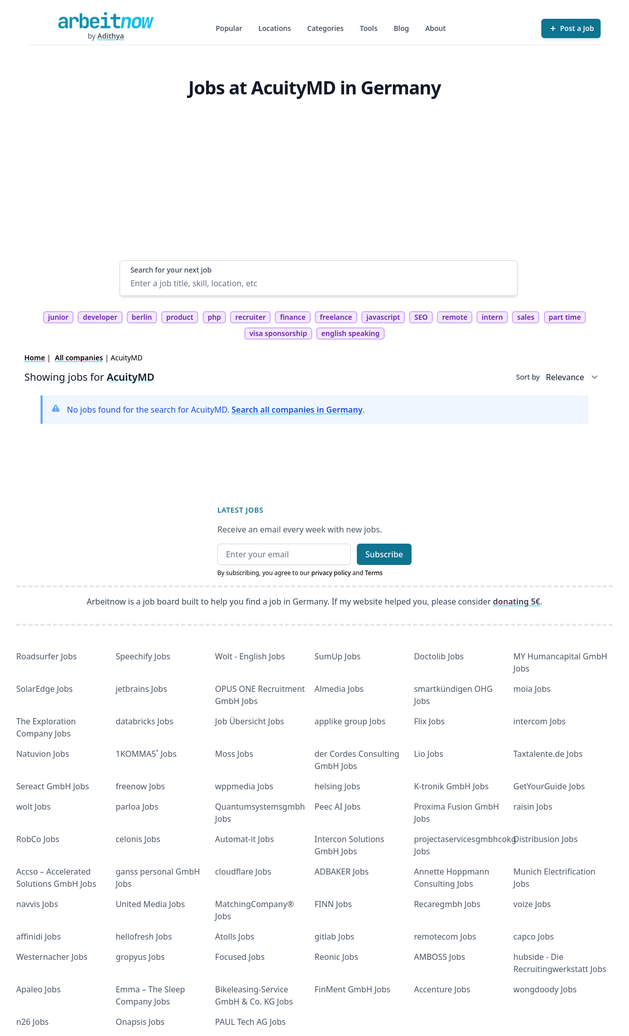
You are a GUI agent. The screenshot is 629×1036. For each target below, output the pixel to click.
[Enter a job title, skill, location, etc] (318, 283)
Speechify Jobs (143, 656)
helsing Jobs (337, 786)
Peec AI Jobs (338, 806)
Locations (274, 28)
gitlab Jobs (334, 936)
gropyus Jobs (140, 956)
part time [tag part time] (565, 317)
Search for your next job (170, 270)
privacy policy (331, 573)
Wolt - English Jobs (250, 656)
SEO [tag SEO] (421, 317)
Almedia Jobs (339, 688)
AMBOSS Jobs (439, 956)
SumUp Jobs (338, 656)
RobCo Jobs (37, 839)
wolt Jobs (33, 806)
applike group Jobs (350, 721)
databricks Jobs (144, 721)
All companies (79, 357)
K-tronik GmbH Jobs (451, 786)
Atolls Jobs (234, 936)
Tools (369, 28)
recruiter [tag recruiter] (250, 317)
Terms (374, 573)
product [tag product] (180, 317)
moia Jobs (531, 688)
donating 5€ (516, 601)
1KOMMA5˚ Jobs (146, 753)
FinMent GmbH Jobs (353, 989)
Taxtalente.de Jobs (548, 753)
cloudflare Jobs (243, 871)
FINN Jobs (333, 904)
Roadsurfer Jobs (46, 656)
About (435, 28)
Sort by (528, 377)
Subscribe (384, 554)
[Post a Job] (571, 28)
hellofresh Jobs (144, 936)
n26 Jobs (32, 1021)
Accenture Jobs (442, 989)
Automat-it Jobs (244, 839)
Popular (229, 28)
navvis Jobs (37, 904)
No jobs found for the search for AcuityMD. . (215, 409)
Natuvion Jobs (42, 753)
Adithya (110, 36)
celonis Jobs (138, 839)
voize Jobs (532, 904)
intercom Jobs (539, 721)
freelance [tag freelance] (336, 317)
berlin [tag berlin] (142, 317)
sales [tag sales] (525, 317)
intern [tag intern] (492, 317)
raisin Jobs (532, 806)
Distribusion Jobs (545, 839)
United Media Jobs (150, 904)
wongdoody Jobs (545, 989)
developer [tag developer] (100, 317)
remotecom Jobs (445, 936)
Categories (325, 28)
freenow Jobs (140, 786)
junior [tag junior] (58, 317)
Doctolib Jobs (439, 656)
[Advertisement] (318, 184)
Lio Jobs (428, 753)
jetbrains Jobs (141, 688)
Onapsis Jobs (140, 1021)
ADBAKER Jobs (342, 871)
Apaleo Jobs (38, 989)
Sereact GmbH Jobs (52, 786)
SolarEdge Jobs (44, 688)
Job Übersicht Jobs (249, 721)
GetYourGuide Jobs (549, 786)
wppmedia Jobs (244, 786)
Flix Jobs (429, 721)
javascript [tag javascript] (383, 317)
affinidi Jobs (38, 936)
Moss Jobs (234, 753)
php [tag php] (214, 317)
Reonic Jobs (336, 956)
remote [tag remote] (454, 317)
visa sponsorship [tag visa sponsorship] (278, 333)
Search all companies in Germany (297, 409)
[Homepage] (106, 20)
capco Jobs (533, 936)
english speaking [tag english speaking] (350, 333)
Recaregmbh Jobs (447, 904)
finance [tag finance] (292, 317)
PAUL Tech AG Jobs (250, 1021)
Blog (401, 28)
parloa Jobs (137, 806)
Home (34, 357)
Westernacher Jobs (51, 956)
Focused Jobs (240, 956)
